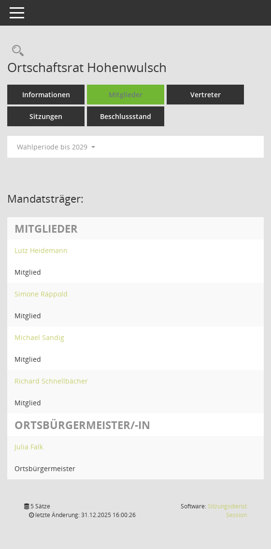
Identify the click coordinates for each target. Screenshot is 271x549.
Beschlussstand (125, 116)
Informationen (46, 94)
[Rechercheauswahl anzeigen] (15, 51)
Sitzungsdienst (227, 510)
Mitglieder (126, 94)
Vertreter (205, 94)
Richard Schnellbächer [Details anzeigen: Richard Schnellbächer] (51, 381)
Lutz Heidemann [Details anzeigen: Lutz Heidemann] (41, 250)
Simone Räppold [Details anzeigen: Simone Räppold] (41, 293)
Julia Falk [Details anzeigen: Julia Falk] (28, 446)
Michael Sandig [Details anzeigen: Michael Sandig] (39, 337)
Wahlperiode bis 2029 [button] (56, 146)
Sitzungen (45, 116)
